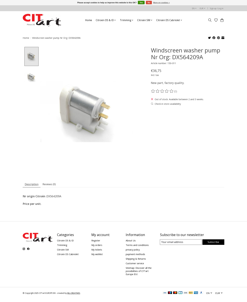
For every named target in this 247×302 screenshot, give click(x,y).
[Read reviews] (162, 91)
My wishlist (97, 254)
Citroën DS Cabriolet (68, 254)
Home (88, 20)
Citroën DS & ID (65, 241)
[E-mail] (181, 243)
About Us (131, 241)
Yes (141, 3)
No (149, 3)
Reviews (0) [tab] (52, 184)
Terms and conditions (137, 245)
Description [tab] (32, 184)
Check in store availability (166, 103)
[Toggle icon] (210, 20)
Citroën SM (63, 250)
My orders (96, 245)
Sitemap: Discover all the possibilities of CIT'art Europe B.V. (139, 271)
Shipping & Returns (136, 259)
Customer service (135, 264)
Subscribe (213, 242)
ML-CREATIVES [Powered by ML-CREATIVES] (73, 293)
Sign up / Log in (216, 8)
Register (95, 241)
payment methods (135, 254)
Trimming (62, 245)
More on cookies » (161, 3)
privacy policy (133, 250)
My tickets (96, 250)
